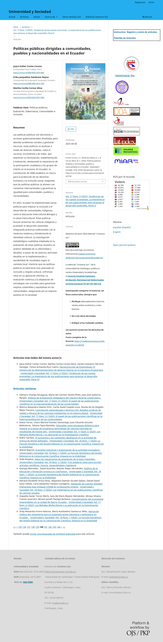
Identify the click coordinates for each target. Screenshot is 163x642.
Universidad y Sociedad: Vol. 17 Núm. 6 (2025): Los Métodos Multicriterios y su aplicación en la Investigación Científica (59, 433)
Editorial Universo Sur (97, 16)
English (117, 231)
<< (14, 527)
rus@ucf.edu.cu (60, 602)
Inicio (15, 27)
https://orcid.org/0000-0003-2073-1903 (28, 83)
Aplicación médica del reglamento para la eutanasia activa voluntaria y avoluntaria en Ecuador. (59, 514)
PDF (72, 129)
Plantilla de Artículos (125, 38)
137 (28, 527)
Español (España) (122, 227)
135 (20, 527)
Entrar (151, 2)
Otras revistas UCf (71, 16)
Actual (12, 16)
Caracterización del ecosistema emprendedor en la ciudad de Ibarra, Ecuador (61, 501)
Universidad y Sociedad (30, 11)
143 (54, 527)
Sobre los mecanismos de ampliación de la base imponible (65, 459)
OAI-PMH (28, 582)
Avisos (37, 16)
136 (24, 527)
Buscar (147, 16)
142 (50, 527)
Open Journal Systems (124, 245)
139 (37, 527)
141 (46, 527)
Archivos (24, 16)
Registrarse (140, 2)
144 (58, 527)
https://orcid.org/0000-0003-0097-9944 (28, 98)
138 (33, 527)
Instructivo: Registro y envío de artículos (135, 32)
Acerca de (50, 16)
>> (64, 527)
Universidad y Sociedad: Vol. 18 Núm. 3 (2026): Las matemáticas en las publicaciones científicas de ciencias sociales (61, 489)
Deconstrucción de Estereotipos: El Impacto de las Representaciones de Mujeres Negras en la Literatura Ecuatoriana (61, 368)
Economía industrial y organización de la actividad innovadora (68, 450)
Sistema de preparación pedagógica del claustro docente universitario (64, 397)
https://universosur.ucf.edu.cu (60, 571)
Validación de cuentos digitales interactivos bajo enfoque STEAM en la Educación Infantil (61, 485)
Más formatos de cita (77, 181)
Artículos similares (24, 388)
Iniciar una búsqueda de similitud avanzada (52, 533)
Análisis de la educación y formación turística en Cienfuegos (58, 470)
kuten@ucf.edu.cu (118, 576)
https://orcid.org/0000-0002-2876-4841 (28, 73)
